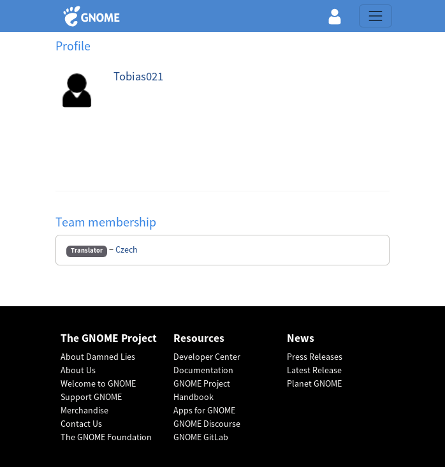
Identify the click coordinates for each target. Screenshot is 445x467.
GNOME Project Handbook (201, 390)
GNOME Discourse (206, 423)
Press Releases (314, 356)
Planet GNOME (314, 383)
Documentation (203, 370)
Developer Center (206, 356)
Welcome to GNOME (98, 383)
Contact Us (81, 423)
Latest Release (314, 370)
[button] (334, 16)
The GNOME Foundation (106, 437)
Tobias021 (138, 76)
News (300, 338)
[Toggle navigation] (375, 15)
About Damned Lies (98, 356)
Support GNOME (91, 397)
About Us (78, 370)
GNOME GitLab (200, 437)
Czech (126, 249)
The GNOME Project (109, 338)
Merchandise (84, 410)
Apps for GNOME (204, 410)
